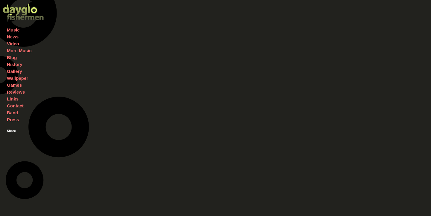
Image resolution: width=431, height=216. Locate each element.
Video (13, 43)
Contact (15, 105)
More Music (19, 50)
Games (14, 85)
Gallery (14, 71)
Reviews (16, 91)
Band (12, 112)
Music (13, 29)
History (14, 64)
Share (11, 131)
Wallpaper (17, 78)
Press (13, 119)
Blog (12, 57)
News (13, 36)
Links (13, 98)
